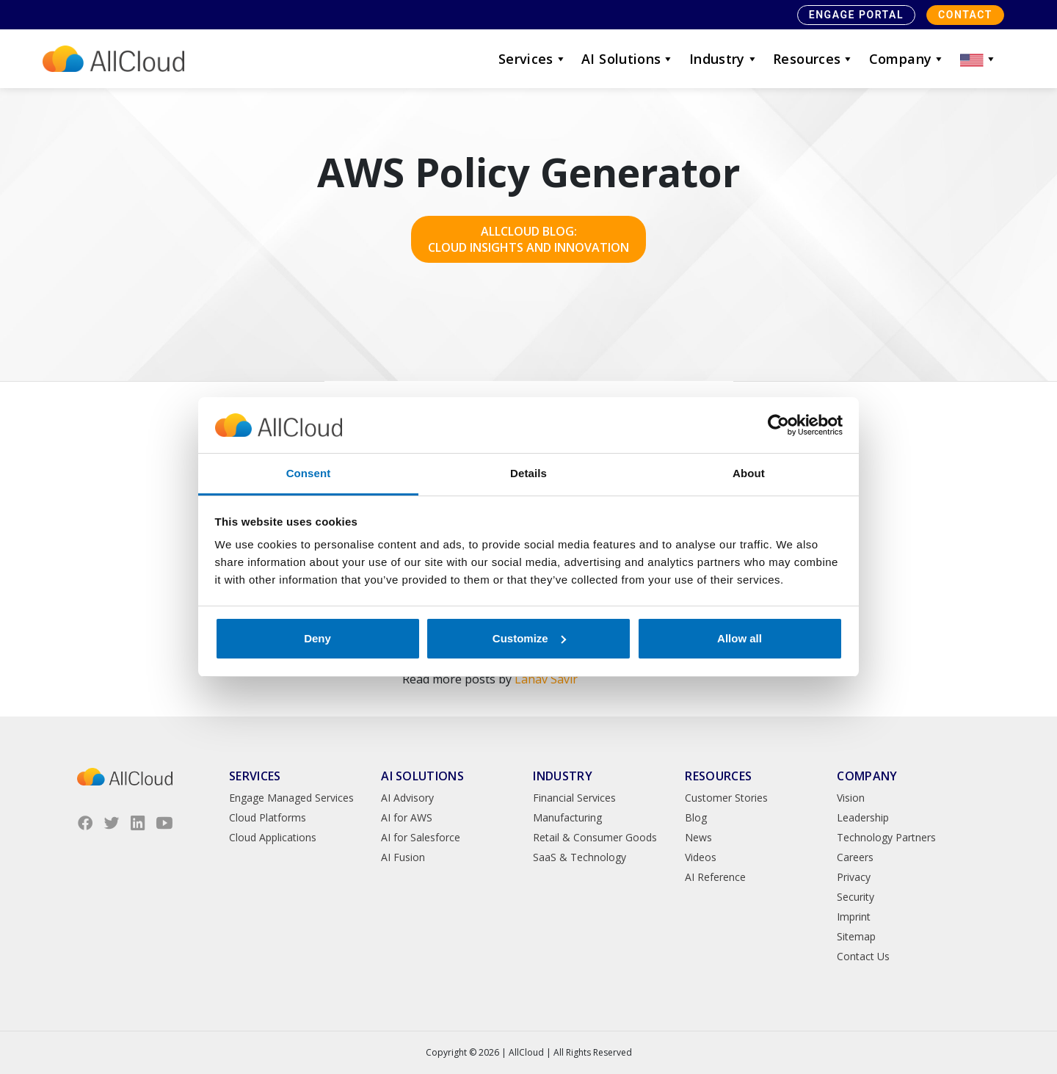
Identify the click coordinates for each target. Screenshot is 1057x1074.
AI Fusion (403, 857)
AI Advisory (407, 798)
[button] (978, 58)
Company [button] (907, 58)
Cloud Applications (272, 837)
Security (855, 897)
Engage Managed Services (291, 798)
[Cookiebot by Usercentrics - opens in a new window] (778, 425)
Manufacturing (567, 817)
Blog (696, 817)
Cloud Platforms (267, 817)
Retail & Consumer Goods (595, 837)
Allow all (739, 638)
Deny (317, 638)
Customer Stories (726, 798)
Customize (529, 638)
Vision (851, 798)
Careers (855, 857)
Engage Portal (856, 15)
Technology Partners (886, 837)
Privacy (854, 877)
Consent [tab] (308, 473)
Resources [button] (813, 58)
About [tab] (749, 473)
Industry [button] (723, 58)
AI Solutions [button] (628, 58)
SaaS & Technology (579, 857)
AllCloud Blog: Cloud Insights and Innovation (528, 239)
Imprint (854, 917)
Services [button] (532, 58)
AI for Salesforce (420, 837)
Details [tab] (528, 473)
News (698, 837)
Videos (700, 857)
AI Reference (715, 877)
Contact (965, 15)
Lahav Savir (546, 679)
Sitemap (856, 936)
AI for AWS (406, 817)
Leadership (863, 817)
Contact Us (863, 956)
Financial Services (574, 798)
